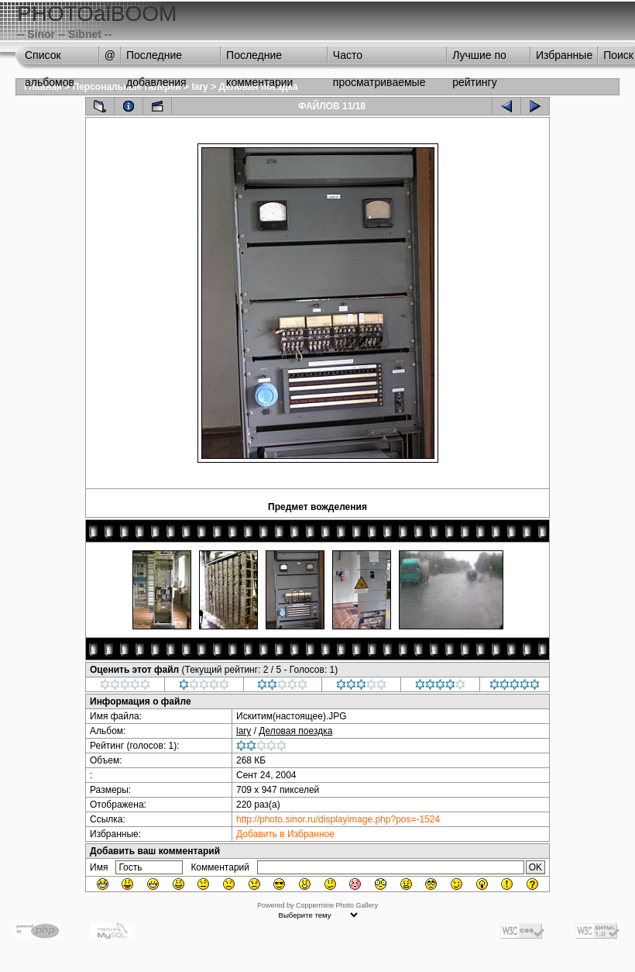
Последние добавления (156, 59)
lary (199, 86)
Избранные (564, 55)
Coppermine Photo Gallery (337, 905)
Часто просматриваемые (379, 59)
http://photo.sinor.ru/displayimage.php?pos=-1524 (338, 819)
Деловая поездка (295, 731)
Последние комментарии (259, 59)
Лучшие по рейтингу (479, 59)
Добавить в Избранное (285, 834)
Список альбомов (49, 59)
